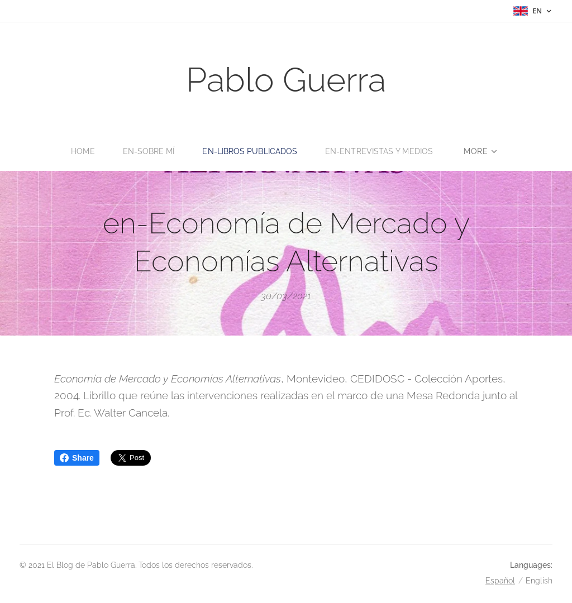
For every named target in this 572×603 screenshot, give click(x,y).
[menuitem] (80, 151)
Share (77, 457)
